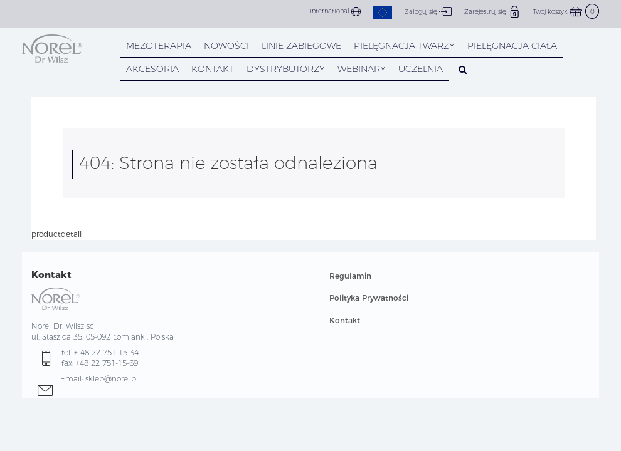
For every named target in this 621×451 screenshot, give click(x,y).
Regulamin (350, 276)
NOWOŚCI (226, 45)
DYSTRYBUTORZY (286, 69)
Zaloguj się (428, 11)
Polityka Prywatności (368, 298)
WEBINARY (361, 69)
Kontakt (344, 320)
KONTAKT (212, 69)
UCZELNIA (420, 69)
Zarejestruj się (492, 11)
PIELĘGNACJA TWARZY (404, 45)
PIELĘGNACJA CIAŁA (512, 45)
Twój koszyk (566, 11)
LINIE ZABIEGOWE (301, 45)
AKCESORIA (152, 69)
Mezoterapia (158, 45)
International (335, 11)
